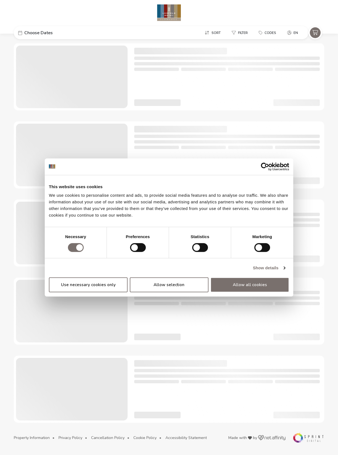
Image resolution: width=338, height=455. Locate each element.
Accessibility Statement (186, 438)
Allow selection (169, 285)
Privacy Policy (70, 438)
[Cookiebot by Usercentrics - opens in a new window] (265, 167)
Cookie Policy (145, 438)
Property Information (32, 438)
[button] (55, 32)
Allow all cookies (250, 285)
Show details (266, 267)
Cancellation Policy (108, 438)
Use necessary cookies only (88, 285)
